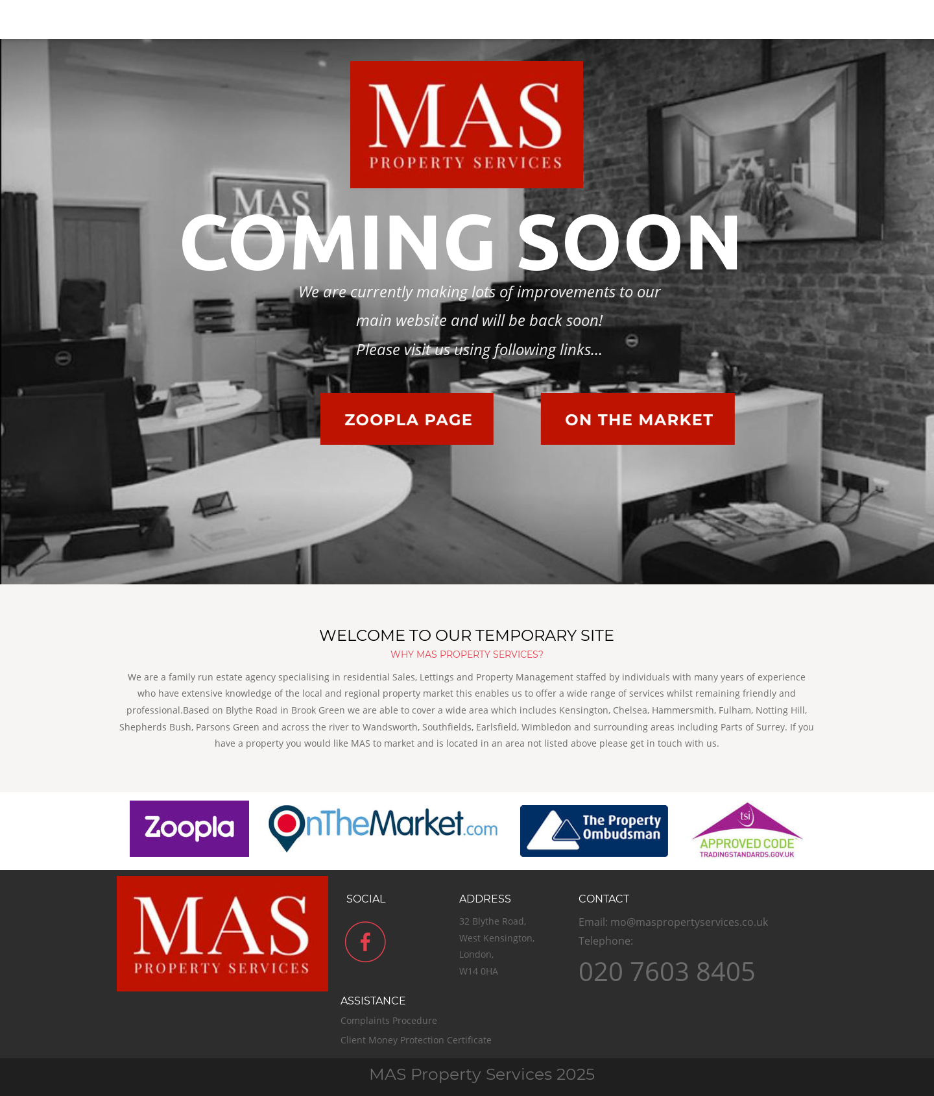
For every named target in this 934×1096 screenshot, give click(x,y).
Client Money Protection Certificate (417, 1040)
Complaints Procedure (390, 1020)
